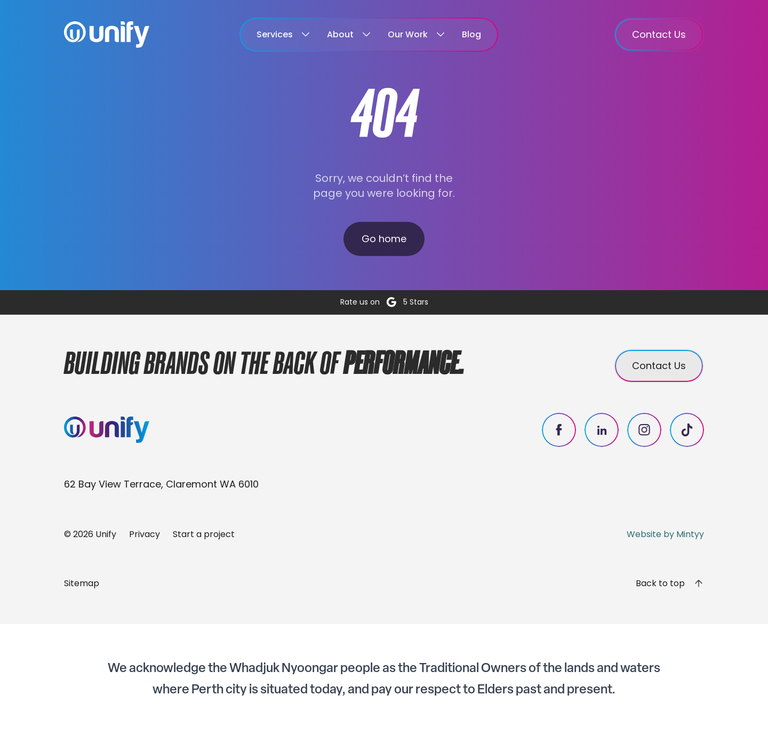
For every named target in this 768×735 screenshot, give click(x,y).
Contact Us (659, 34)
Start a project (204, 534)
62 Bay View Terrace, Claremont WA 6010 (161, 484)
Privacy (144, 534)
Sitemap (81, 583)
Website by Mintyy (665, 534)
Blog (471, 34)
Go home (384, 238)
